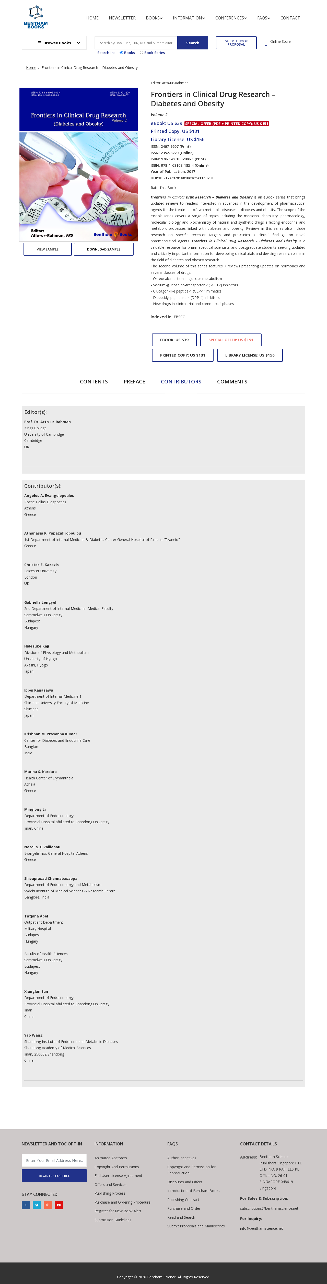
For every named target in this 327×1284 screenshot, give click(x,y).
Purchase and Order (183, 1208)
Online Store (280, 41)
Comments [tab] (232, 381)
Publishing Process (110, 1193)
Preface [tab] (134, 381)
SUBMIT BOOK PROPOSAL (236, 43)
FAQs (263, 18)
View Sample (48, 249)
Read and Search (181, 1217)
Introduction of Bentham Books (193, 1190)
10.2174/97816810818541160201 (186, 177)
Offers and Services (110, 1184)
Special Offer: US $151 (230, 339)
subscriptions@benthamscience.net (269, 1208)
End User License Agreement (118, 1175)
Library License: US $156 (250, 355)
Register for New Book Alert (118, 1210)
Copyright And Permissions (117, 1166)
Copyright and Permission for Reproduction (191, 1170)
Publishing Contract (183, 1199)
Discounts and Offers (184, 1181)
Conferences (231, 18)
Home (92, 18)
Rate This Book (163, 187)
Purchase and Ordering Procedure (122, 1202)
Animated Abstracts (111, 1157)
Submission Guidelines (113, 1219)
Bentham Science (161, 1277)
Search (192, 42)
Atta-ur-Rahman (175, 82)
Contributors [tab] (181, 381)
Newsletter (122, 18)
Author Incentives (181, 1157)
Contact (290, 18)
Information (189, 18)
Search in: (106, 52)
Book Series (152, 52)
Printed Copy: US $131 (182, 355)
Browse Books (54, 42)
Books (154, 18)
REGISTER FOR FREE (54, 1175)
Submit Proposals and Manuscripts (196, 1226)
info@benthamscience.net (261, 1228)
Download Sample (103, 249)
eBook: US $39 (174, 339)
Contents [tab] (94, 381)
